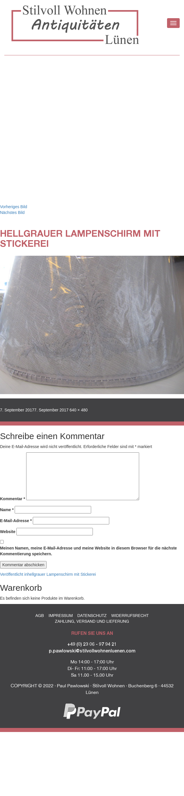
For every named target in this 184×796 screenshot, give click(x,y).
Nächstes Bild (12, 212)
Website (7, 531)
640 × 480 (79, 410)
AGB (39, 615)
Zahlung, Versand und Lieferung (92, 621)
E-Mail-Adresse (16, 520)
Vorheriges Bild (13, 206)
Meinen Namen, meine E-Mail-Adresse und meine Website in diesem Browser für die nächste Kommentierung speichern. (88, 551)
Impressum (61, 615)
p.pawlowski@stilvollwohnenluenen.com (92, 650)
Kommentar (12, 498)
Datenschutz (92, 615)
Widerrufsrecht (130, 615)
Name (7, 509)
